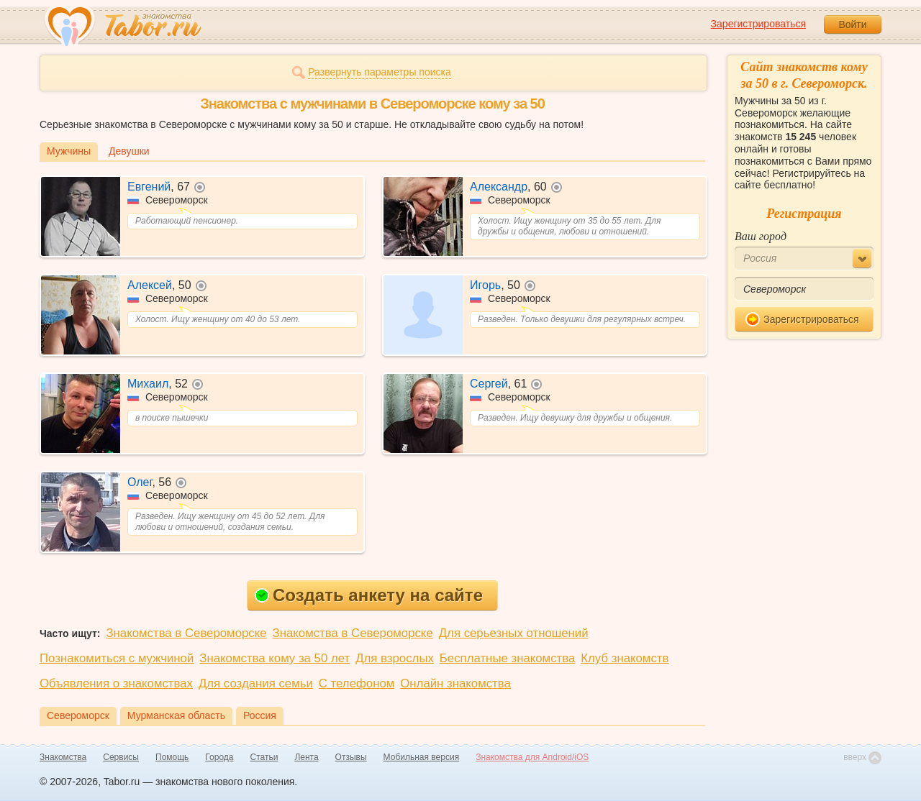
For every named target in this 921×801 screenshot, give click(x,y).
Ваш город (760, 236)
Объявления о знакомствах (116, 683)
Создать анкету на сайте (369, 595)
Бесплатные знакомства (507, 658)
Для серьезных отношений (514, 633)
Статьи (264, 757)
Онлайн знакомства (455, 683)
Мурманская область (176, 715)
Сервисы (121, 757)
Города (219, 757)
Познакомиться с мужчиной (117, 658)
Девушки (129, 151)
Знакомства (63, 757)
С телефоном (356, 683)
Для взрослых (394, 658)
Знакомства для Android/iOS (532, 757)
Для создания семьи (256, 683)
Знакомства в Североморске (186, 633)
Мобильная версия (422, 757)
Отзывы (351, 757)
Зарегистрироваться (758, 23)
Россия (259, 715)
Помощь (172, 757)
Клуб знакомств (624, 658)
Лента (306, 757)
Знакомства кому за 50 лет (274, 658)
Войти (852, 24)
